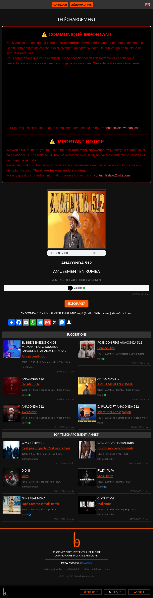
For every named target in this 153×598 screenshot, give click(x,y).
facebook (86, 562)
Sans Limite (105, 476)
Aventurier (29, 412)
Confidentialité (72, 569)
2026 (25, 476)
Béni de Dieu (106, 348)
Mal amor (104, 504)
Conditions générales (52, 569)
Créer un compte (81, 4)
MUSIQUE (115, 592)
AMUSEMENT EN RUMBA (115, 384)
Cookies (85, 569)
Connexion (60, 4)
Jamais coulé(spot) (35, 356)
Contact (107, 569)
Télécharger (76, 303)
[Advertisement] (76, 95)
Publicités (96, 569)
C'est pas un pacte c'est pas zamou (46, 448)
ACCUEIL (139, 592)
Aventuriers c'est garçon (114, 412)
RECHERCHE (90, 592)
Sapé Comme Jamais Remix (41, 504)
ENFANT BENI (31, 384)
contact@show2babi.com (122, 128)
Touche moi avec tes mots (115, 448)
